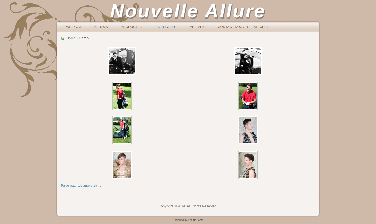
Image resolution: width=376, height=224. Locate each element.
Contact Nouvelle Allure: (243, 27)
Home (71, 38)
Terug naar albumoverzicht (81, 185)
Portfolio (165, 27)
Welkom (73, 27)
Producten (131, 27)
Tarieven (196, 27)
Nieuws (101, 27)
